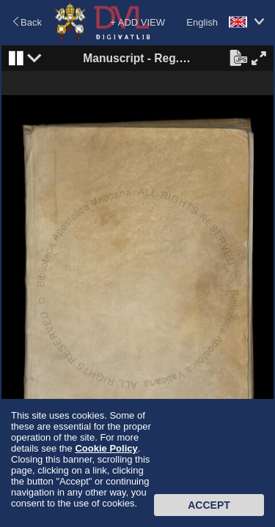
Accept (209, 505)
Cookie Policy (106, 448)
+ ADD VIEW (137, 22)
